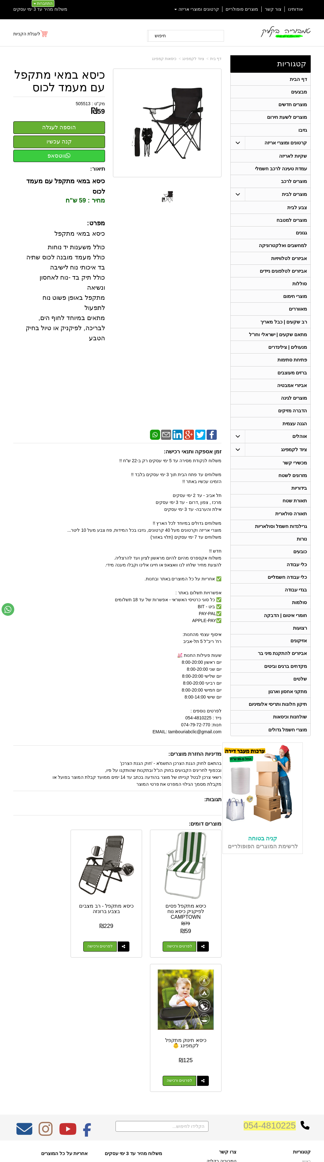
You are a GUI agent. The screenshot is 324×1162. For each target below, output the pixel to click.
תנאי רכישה (226, 1051)
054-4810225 (270, 983)
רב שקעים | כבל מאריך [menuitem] (283, 326)
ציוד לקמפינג (193, 59)
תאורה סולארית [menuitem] (291, 521)
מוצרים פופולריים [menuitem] (242, 9)
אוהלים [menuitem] (299, 442)
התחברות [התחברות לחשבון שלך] (43, 3)
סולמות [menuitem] (299, 611)
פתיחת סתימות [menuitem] (292, 364)
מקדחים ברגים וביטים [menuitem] (285, 676)
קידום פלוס (151, 1145)
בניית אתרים (134, 1145)
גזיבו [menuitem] (302, 131)
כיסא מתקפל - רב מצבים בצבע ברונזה (117, 900)
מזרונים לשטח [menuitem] (292, 482)
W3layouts (76, 1034)
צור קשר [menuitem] (273, 9)
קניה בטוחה (262, 850)
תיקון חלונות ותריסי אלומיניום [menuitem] (278, 715)
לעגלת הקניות (26, 33)
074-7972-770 (211, 1043)
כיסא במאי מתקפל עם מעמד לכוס (59, 81)
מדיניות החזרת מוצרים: (194, 754)
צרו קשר (227, 1009)
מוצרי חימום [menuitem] (295, 300)
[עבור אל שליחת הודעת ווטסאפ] (8, 609)
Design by (64, 1034)
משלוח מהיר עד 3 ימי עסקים (40, 9)
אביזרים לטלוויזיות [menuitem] (289, 261)
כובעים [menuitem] (300, 559)
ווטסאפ (59, 156)
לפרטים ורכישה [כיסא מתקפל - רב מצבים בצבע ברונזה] (111, 938)
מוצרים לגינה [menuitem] (294, 403)
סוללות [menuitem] (299, 287)
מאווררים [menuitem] (298, 313)
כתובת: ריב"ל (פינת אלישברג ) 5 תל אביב (203, 1029)
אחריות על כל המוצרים (64, 1010)
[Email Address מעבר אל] (24, 990)
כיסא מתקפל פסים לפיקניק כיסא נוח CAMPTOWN (190, 903)
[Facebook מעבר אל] (87, 990)
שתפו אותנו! (226, 1067)
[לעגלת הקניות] (30, 33)
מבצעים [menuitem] (299, 92)
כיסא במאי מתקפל (79, 233)
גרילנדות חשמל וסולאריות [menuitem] (281, 533)
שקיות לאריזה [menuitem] (293, 157)
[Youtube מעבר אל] (68, 990)
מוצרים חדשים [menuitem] (292, 105)
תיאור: (97, 169)
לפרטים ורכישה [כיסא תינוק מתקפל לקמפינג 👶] (38, 938)
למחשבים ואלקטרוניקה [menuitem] (283, 248)
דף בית (215, 59)
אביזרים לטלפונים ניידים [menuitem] (283, 274)
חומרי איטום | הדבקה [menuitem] (285, 624)
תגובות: (212, 799)
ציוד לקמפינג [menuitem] (294, 455)
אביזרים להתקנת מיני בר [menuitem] (282, 663)
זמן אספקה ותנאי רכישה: (192, 452)
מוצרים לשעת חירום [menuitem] (287, 118)
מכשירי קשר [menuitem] (295, 469)
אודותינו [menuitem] (295, 9)
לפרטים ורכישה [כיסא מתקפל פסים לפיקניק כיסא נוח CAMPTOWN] (183, 938)
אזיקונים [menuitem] (298, 650)
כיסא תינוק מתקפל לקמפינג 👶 (44, 900)
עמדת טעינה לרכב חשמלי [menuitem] (281, 170)
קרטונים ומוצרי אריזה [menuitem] (196, 9)
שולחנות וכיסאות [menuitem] (290, 728)
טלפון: (230, 1042)
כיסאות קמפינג (164, 59)
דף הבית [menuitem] (298, 79)
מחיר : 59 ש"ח (85, 200)
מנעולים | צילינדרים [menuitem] (287, 351)
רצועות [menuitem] (300, 637)
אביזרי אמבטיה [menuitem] (292, 390)
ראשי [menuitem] (306, 1018)
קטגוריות (291, 63)
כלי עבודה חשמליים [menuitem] (287, 585)
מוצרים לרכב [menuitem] (294, 183)
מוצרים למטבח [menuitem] (292, 222)
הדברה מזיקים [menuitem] (292, 416)
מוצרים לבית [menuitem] (294, 196)
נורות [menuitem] (302, 546)
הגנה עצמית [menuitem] (295, 429)
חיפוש (160, 35)
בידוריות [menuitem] (299, 495)
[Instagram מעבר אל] (46, 990)
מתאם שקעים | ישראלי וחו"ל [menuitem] (278, 339)
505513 (83, 103)
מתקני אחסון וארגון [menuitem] (287, 702)
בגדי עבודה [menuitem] (296, 598)
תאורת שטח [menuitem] (295, 508)
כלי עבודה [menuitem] (297, 572)
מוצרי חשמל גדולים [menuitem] (287, 741)
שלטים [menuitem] (300, 689)
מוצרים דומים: (205, 824)
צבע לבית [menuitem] (297, 209)
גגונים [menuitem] (301, 235)
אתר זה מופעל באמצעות (161, 1145)
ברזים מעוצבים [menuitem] (292, 377)
